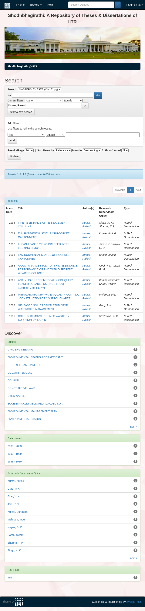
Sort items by (45, 150)
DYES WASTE (16, 395)
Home (20, 4)
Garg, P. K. (14, 488)
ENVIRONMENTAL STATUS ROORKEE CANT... (36, 357)
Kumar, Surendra (18, 511)
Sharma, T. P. (15, 542)
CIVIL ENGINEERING (20, 349)
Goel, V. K (13, 496)
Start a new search (21, 112)
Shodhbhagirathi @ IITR (22, 66)
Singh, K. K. (15, 550)
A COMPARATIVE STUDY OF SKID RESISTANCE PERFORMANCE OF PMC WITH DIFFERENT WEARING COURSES (48, 269)
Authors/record (111, 150)
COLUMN (13, 380)
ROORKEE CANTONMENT (24, 364)
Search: (12, 89)
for (9, 95)
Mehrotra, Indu (16, 519)
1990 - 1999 (15, 453)
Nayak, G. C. (15, 527)
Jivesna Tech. (134, 601)
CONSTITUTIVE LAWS (21, 388)
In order (77, 150)
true (10, 577)
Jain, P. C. (13, 504)
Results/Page (16, 150)
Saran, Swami (16, 534)
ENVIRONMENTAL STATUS (24, 419)
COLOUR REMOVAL (20, 372)
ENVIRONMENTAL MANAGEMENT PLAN (32, 411)
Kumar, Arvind (16, 480)
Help (50, 4)
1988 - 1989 (15, 461)
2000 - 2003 (15, 446)
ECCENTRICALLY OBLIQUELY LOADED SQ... (35, 403)
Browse (36, 4)
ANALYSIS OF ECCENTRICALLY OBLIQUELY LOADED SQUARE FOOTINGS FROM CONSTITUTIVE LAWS (45, 284)
